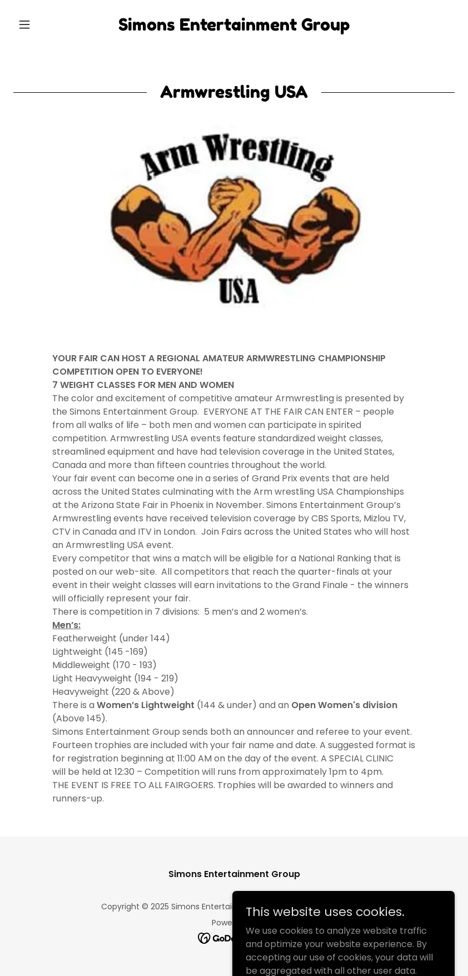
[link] (234, 27)
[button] (46, 24)
